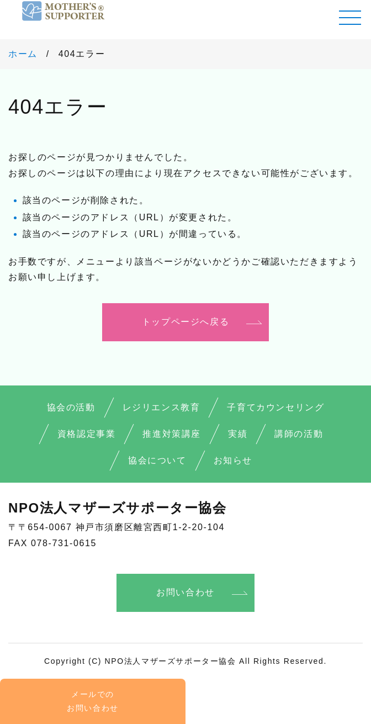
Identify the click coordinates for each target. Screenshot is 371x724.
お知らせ (233, 460)
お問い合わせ (185, 592)
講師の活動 (298, 433)
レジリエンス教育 (161, 407)
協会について (157, 460)
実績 (237, 433)
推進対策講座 (171, 433)
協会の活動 (71, 407)
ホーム (23, 54)
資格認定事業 (86, 433)
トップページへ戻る (185, 321)
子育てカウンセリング (275, 407)
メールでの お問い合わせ (93, 701)
